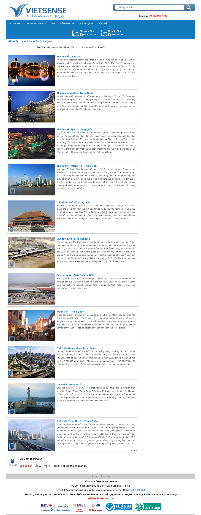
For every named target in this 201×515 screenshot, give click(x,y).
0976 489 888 (158, 16)
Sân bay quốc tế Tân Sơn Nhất (73, 238)
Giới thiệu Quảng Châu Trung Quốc (76, 348)
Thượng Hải (72, 169)
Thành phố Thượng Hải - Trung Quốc (77, 165)
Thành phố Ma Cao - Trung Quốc (75, 93)
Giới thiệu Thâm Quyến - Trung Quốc (77, 421)
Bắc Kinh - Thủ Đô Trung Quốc (74, 202)
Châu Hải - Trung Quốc (69, 384)
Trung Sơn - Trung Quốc (70, 311)
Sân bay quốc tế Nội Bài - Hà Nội (75, 275)
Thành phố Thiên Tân (69, 56)
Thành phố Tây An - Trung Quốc (74, 129)
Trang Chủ (45, 10)
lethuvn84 (81, 34)
